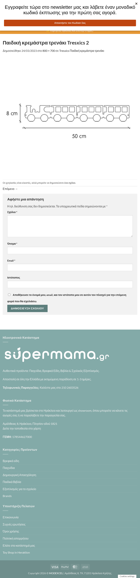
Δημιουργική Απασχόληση (19, 475)
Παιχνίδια (9, 467)
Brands (7, 496)
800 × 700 (48, 50)
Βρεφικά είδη (11, 461)
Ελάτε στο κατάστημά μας (19, 545)
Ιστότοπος (13, 277)
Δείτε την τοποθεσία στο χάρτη (22, 428)
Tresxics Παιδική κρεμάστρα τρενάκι (81, 50)
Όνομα (12, 243)
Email (11, 260)
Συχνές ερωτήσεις (14, 524)
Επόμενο (10, 188)
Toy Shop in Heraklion (16, 552)
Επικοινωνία (11, 517)
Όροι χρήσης (11, 531)
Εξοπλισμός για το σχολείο (19, 489)
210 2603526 (69, 387)
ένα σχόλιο (69, 182)
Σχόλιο (12, 212)
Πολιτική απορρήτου (15, 538)
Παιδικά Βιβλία (12, 482)
